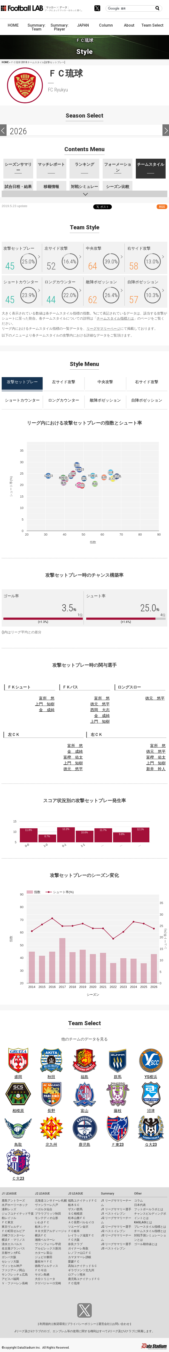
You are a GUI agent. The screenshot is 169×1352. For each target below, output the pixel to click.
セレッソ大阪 (10, 1261)
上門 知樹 (44, 704)
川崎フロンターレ (13, 1235)
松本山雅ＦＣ (76, 1218)
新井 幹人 (156, 769)
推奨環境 (59, 1324)
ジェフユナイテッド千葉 (18, 1213)
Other (138, 1193)
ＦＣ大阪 (74, 1239)
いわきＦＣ (42, 1222)
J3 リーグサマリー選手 (116, 1244)
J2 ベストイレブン (113, 1231)
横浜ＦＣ (40, 1235)
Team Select (152, 25)
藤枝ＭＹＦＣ (43, 1261)
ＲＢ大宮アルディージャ (51, 1231)
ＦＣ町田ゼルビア (13, 1231)
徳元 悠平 (100, 704)
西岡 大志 (100, 710)
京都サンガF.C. (11, 1253)
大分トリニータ (45, 1279)
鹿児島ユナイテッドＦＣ (84, 1279)
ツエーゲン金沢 (78, 1226)
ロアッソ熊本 (76, 1274)
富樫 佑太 (73, 757)
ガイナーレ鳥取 (78, 1248)
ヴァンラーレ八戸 (46, 1205)
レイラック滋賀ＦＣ (81, 1235)
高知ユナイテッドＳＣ (82, 1266)
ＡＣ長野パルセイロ (81, 1222)
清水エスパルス (12, 1244)
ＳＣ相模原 (75, 1213)
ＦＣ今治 (40, 1270)
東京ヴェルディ (12, 1226)
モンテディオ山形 (46, 1218)
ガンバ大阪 (9, 1257)
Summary (107, 1193)
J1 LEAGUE (9, 1193)
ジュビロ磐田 (43, 1257)
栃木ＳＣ (74, 1205)
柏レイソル (9, 1218)
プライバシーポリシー (81, 1324)
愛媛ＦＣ (74, 1261)
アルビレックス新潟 (48, 1248)
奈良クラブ (75, 1244)
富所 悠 (46, 698)
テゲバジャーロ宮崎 (48, 1283)
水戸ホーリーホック (15, 1205)
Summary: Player (60, 27)
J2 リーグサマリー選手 (116, 1226)
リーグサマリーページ (103, 328)
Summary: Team (37, 27)
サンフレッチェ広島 (15, 1274)
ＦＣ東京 (7, 1222)
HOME (13, 25)
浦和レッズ (9, 1209)
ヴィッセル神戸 (12, 1266)
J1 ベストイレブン (113, 1213)
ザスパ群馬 (75, 1209)
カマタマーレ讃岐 (79, 1257)
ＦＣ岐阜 (74, 1231)
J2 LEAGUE (42, 1193)
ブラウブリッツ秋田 (48, 1213)
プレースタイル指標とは (150, 1226)
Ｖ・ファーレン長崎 (15, 1283)
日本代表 (140, 1205)
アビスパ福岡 (10, 1279)
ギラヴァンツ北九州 (81, 1270)
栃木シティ (42, 1226)
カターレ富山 (43, 1253)
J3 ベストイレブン (113, 1248)
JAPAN (83, 25)
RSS (162, 207)
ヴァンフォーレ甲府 (48, 1244)
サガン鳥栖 (42, 1274)
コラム (138, 1200)
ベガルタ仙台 (43, 1209)
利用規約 (45, 1324)
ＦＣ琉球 (74, 1283)
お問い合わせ (121, 1324)
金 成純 (46, 710)
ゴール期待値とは (145, 1244)
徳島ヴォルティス (46, 1266)
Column (106, 25)
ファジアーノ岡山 (13, 1270)
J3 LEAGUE (75, 1193)
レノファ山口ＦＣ (79, 1253)
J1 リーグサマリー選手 (116, 1209)
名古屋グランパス (13, 1248)
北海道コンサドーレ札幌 (51, 1200)
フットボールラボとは (148, 1209)
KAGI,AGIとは (143, 1222)
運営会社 (104, 1324)
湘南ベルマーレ (45, 1239)
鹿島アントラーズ (13, 1200)
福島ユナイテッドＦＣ (82, 1200)
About (129, 25)
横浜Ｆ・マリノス (13, 1239)
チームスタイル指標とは (115, 318)
